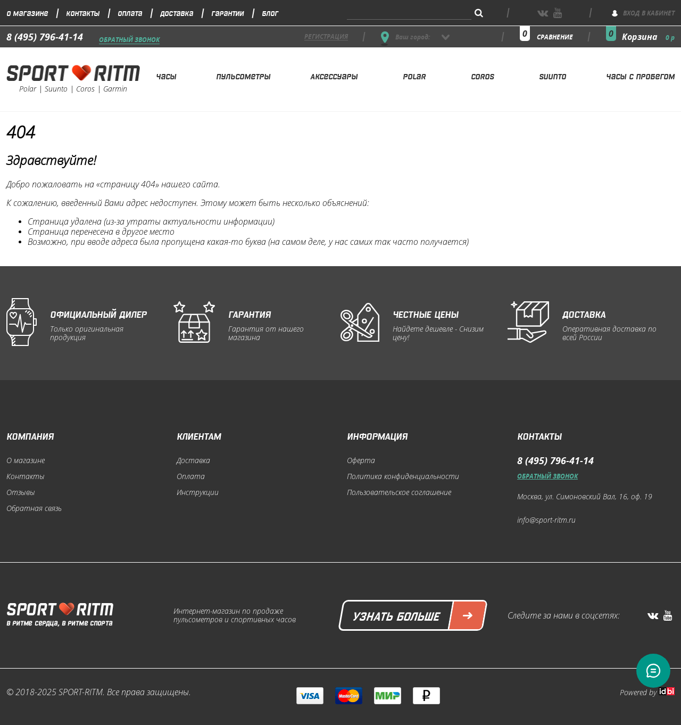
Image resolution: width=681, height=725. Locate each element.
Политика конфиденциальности (403, 476)
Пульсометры (243, 75)
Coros (482, 75)
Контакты (82, 12)
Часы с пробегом (640, 75)
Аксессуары (334, 75)
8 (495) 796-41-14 (44, 36)
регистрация (326, 37)
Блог (270, 12)
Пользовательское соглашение (399, 492)
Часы (166, 75)
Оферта (361, 460)
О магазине (27, 12)
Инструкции (198, 492)
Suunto (552, 75)
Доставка (176, 12)
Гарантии (227, 12)
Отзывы (20, 492)
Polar (414, 75)
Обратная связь (34, 508)
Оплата (130, 12)
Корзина (648, 37)
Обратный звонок (129, 40)
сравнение (555, 37)
